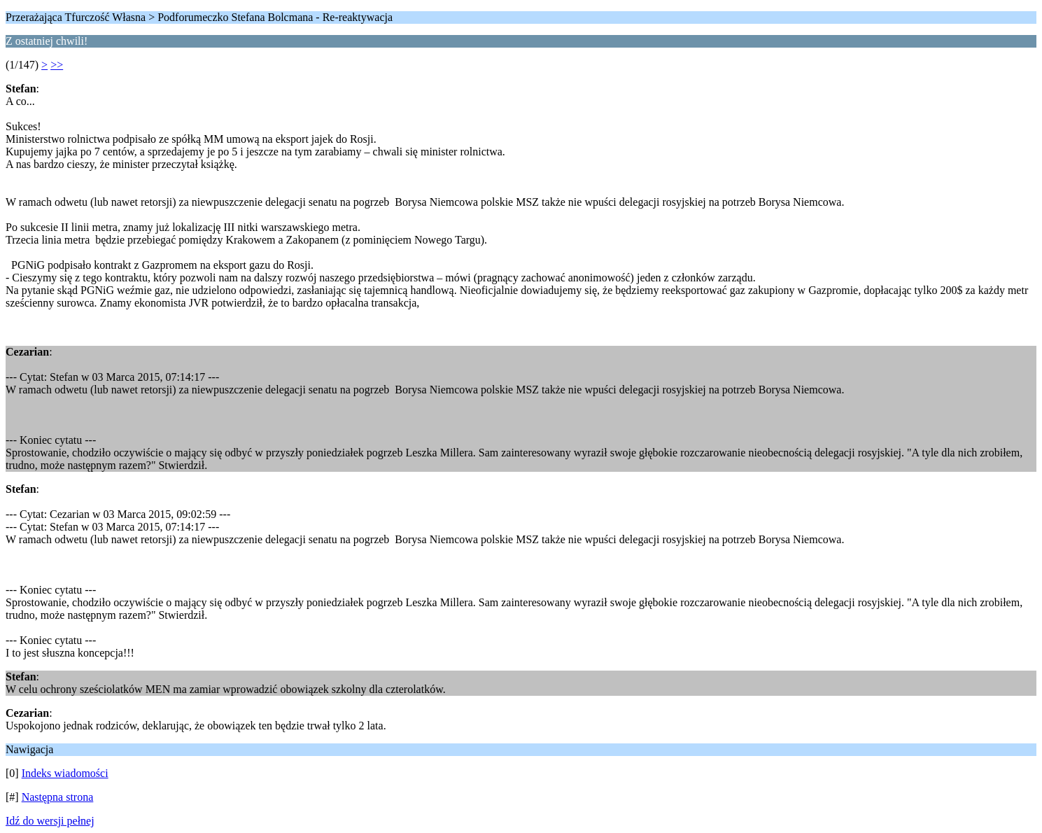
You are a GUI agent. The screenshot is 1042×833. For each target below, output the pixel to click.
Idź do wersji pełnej (50, 821)
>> (56, 65)
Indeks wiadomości (65, 773)
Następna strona (58, 797)
